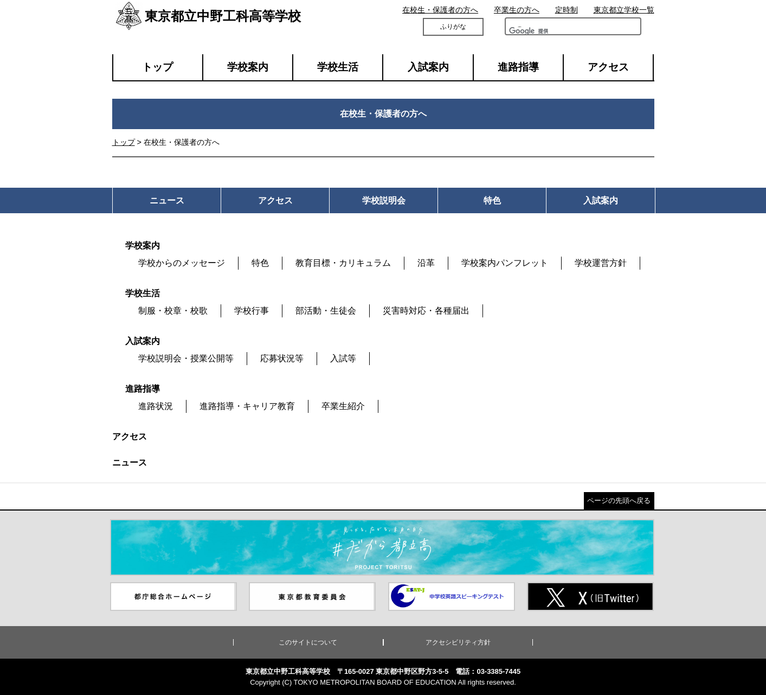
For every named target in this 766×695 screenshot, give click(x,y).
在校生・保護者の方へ (440, 9)
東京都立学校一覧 (624, 9)
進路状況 (155, 406)
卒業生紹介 (343, 406)
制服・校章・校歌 (173, 310)
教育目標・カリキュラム (343, 262)
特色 (260, 262)
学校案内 (247, 67)
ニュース (129, 462)
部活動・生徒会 (325, 310)
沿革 (426, 262)
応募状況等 (282, 358)
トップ (157, 67)
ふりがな (453, 26)
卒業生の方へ (516, 9)
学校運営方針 (601, 262)
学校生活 (337, 67)
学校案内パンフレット (504, 262)
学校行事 (251, 310)
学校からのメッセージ (181, 262)
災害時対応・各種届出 (426, 310)
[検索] (539, 33)
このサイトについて (308, 642)
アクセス (608, 67)
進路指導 (518, 67)
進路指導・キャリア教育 (247, 406)
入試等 (343, 358)
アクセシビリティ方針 (458, 642)
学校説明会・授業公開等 (186, 358)
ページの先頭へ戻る (619, 500)
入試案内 (428, 67)
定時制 (566, 9)
